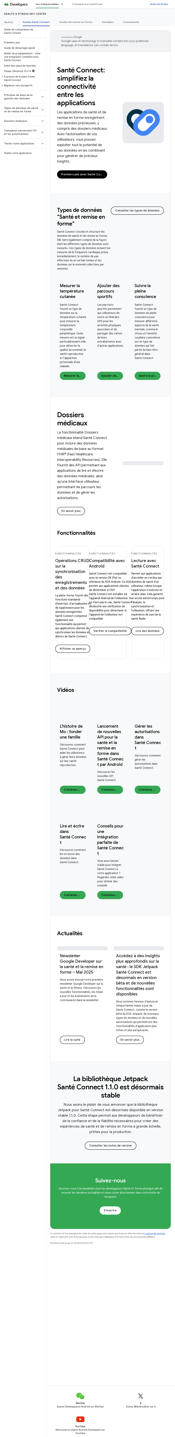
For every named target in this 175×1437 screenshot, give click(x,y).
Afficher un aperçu (73, 648)
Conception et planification (89, 4)
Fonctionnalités (76, 532)
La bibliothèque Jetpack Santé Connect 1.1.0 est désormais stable (110, 1087)
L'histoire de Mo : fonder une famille (71, 732)
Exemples (107, 22)
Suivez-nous (110, 1180)
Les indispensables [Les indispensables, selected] (47, 4)
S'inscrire (110, 1210)
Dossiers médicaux (72, 419)
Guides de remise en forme (75, 22)
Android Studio (159, 4)
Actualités (70, 933)
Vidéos (65, 689)
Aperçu (8, 22)
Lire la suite (72, 1040)
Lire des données (147, 631)
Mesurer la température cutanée (72, 291)
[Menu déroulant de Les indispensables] (63, 4)
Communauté (131, 22)
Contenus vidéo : (75, 789)
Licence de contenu (155, 1233)
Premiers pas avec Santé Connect (84, 174)
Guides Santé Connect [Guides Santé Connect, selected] (36, 22)
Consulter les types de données (137, 210)
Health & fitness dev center (25, 13)
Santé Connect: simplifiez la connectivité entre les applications (81, 86)
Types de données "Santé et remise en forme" (81, 217)
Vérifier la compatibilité (110, 631)
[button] (22, 78)
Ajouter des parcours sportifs (108, 291)
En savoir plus (71, 511)
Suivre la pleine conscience (145, 291)
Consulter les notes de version (110, 1145)
